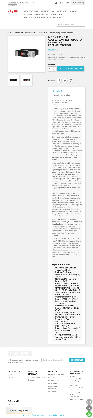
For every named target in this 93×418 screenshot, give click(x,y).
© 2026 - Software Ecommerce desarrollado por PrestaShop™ (46, 415)
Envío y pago (12, 404)
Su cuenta (53, 371)
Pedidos (51, 377)
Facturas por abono (55, 380)
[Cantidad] (51, 68)
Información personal (56, 375)
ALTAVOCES (62, 11)
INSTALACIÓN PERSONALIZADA (48, 14)
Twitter (15, 353)
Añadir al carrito (70, 68)
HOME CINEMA (47, 11)
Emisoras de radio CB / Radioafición (42, 17)
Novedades (12, 378)
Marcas (73, 11)
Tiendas (31, 380)
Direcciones (52, 383)
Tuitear (65, 80)
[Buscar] (71, 24)
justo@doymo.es (76, 399)
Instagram (25, 353)
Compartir (59, 80)
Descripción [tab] (58, 91)
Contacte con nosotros (36, 377)
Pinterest (71, 80)
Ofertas (28, 14)
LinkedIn (30, 353)
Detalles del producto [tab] (62, 95)
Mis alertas (52, 391)
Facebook (10, 353)
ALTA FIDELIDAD (31, 11)
